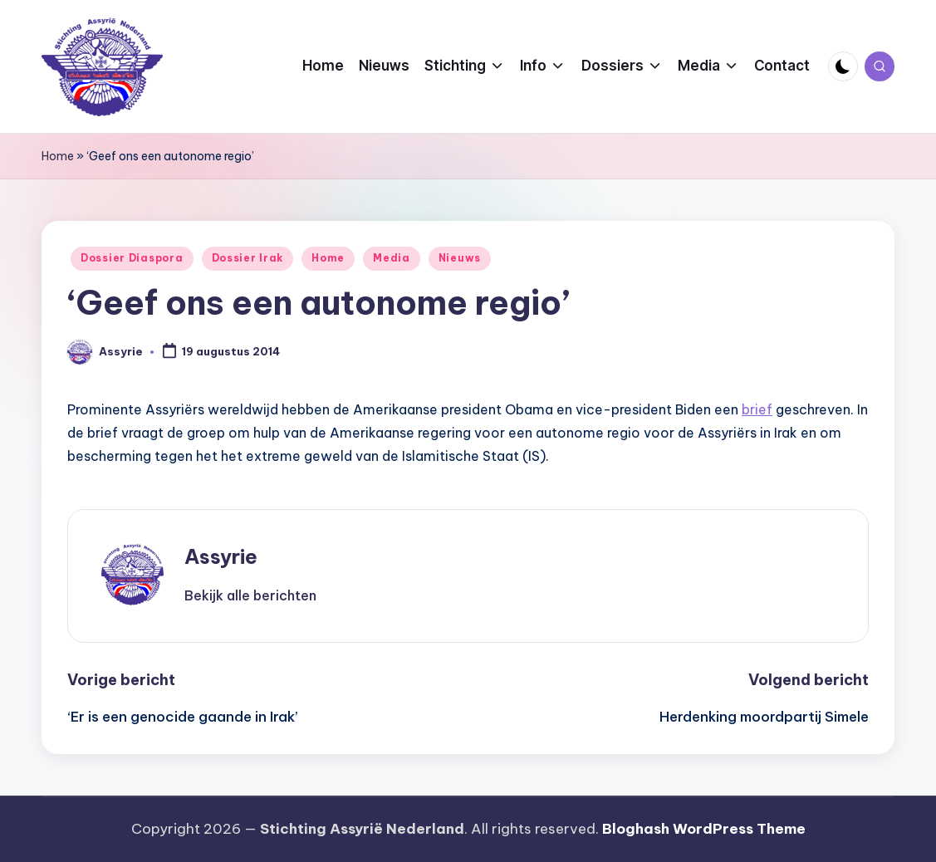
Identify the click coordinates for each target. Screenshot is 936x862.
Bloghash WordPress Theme (704, 829)
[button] (250, 595)
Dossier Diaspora (132, 258)
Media (391, 258)
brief (757, 409)
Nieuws (460, 258)
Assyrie (220, 556)
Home (58, 156)
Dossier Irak (248, 258)
